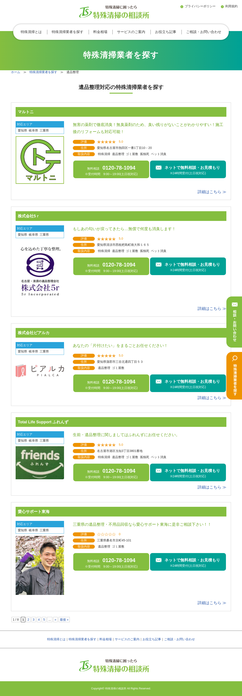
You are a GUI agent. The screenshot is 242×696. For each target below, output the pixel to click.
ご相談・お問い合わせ (203, 32)
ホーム (15, 72)
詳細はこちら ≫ (212, 192)
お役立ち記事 (165, 32)
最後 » (64, 619)
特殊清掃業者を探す (67, 32)
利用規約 (231, 6)
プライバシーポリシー (200, 6)
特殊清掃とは (31, 32)
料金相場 (100, 32)
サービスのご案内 (131, 32)
